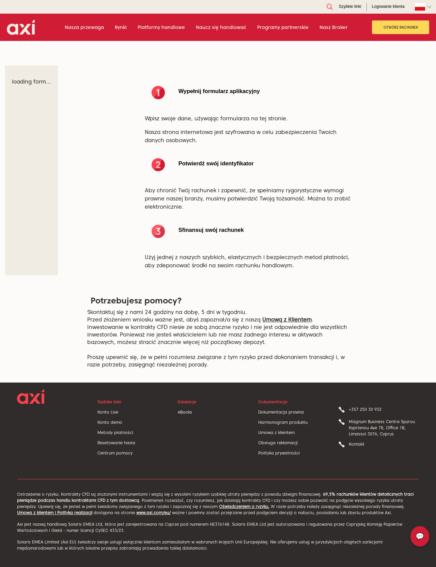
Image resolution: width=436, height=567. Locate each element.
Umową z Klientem (287, 319)
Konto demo (109, 422)
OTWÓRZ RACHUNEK (401, 27)
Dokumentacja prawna (281, 412)
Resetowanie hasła (116, 442)
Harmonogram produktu (283, 422)
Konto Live (107, 412)
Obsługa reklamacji (278, 442)
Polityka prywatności (279, 453)
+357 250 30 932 (365, 409)
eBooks (185, 412)
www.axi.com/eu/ (153, 512)
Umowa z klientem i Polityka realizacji (54, 512)
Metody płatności (115, 432)
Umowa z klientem (276, 432)
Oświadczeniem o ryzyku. (244, 506)
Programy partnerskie (283, 27)
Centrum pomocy (115, 453)
